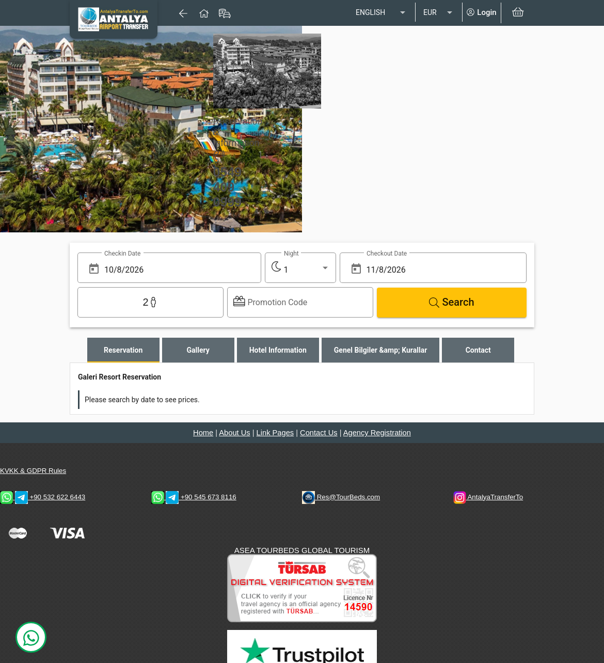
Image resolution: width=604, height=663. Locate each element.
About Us (234, 433)
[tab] (123, 350)
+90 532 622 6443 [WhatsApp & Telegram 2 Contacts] (42, 497)
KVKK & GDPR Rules (33, 471)
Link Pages (275, 433)
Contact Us (319, 433)
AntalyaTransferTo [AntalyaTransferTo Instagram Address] (488, 497)
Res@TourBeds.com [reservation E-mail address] (341, 497)
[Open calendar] (94, 268)
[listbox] (381, 13)
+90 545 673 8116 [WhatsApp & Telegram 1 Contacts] (193, 497)
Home (203, 433)
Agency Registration (377, 433)
